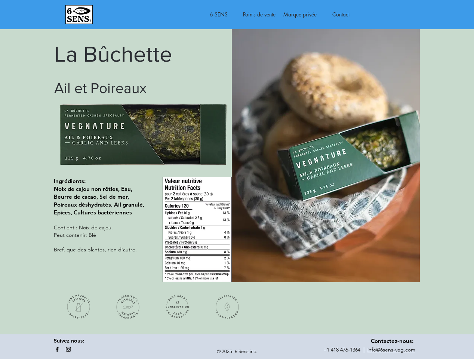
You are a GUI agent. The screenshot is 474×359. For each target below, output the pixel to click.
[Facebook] (57, 349)
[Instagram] (68, 349)
